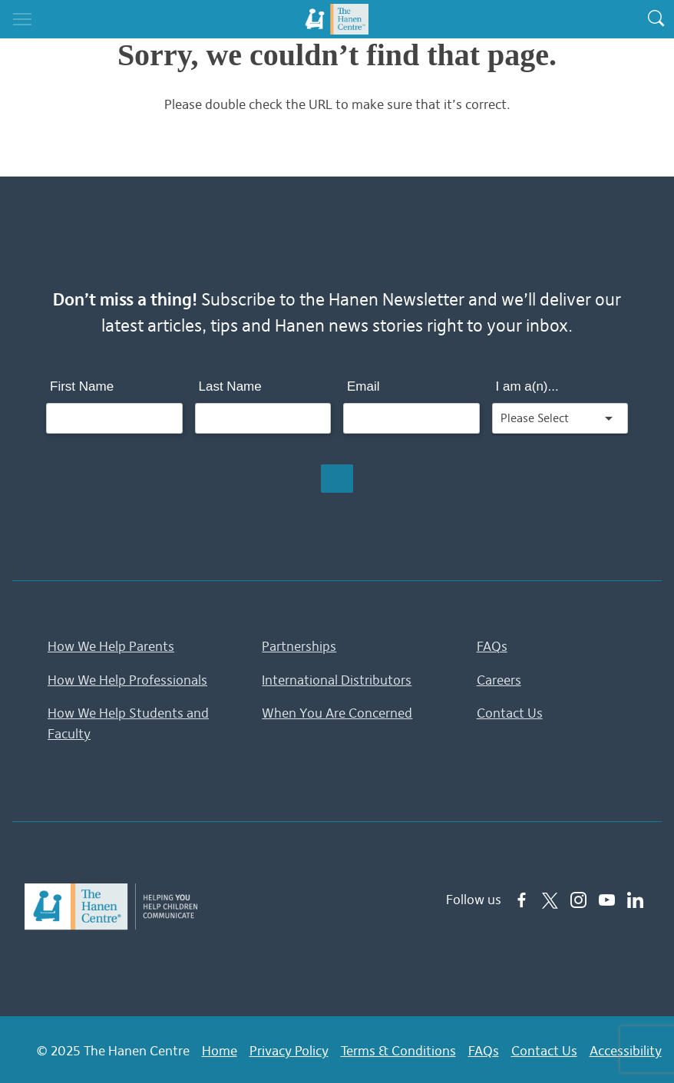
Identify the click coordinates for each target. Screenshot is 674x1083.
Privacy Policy (289, 1048)
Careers (499, 679)
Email (363, 386)
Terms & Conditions (398, 1048)
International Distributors (336, 679)
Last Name (230, 386)
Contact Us (510, 711)
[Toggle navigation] (22, 19)
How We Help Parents (111, 646)
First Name (82, 386)
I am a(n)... (527, 386)
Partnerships (299, 646)
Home (219, 1048)
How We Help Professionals (127, 679)
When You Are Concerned (337, 711)
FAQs (492, 646)
